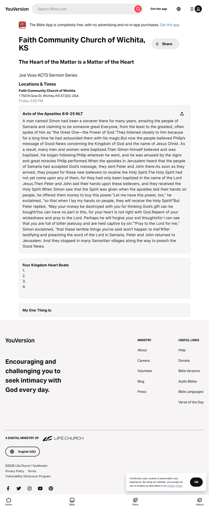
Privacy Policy (14, 471)
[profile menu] (195, 8)
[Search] (82, 9)
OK (196, 482)
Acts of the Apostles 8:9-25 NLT (53, 113)
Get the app (158, 9)
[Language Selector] (178, 8)
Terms (32, 471)
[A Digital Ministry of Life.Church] (104, 436)
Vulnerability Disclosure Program (27, 476)
